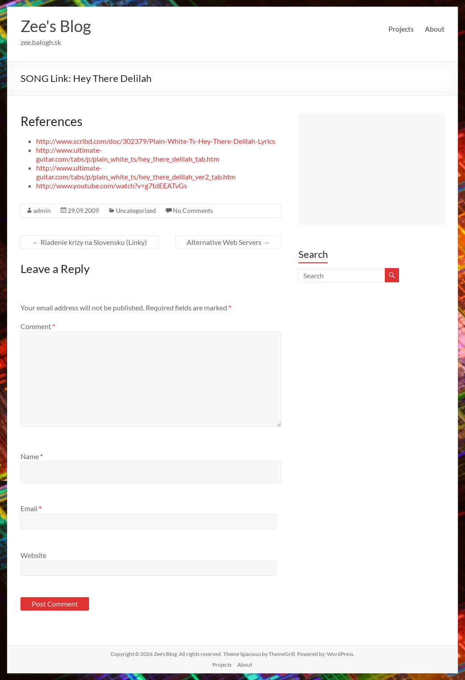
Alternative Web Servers (228, 242)
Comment (37, 326)
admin (42, 210)
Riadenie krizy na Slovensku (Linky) (89, 242)
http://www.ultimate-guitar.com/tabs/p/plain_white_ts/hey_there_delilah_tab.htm (127, 154)
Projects (401, 28)
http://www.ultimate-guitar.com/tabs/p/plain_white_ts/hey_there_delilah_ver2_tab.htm (136, 172)
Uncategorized (136, 210)
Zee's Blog (55, 26)
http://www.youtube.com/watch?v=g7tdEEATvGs (111, 185)
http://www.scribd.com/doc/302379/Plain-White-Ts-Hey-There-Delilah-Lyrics (155, 141)
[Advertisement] (371, 169)
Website (33, 555)
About (435, 28)
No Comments (193, 210)
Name (31, 456)
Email (30, 508)
